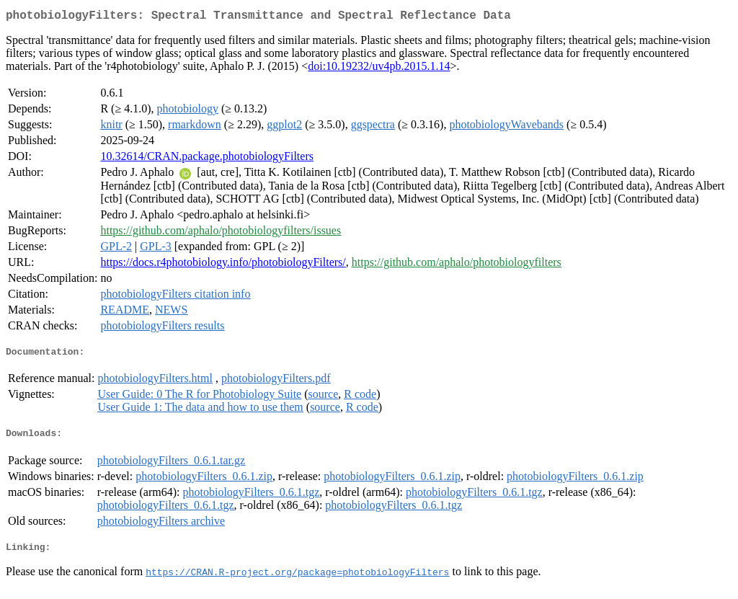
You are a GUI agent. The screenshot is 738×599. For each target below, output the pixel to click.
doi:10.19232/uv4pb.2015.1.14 (379, 69)
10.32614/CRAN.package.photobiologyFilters (207, 159)
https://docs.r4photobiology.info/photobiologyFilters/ (222, 265)
